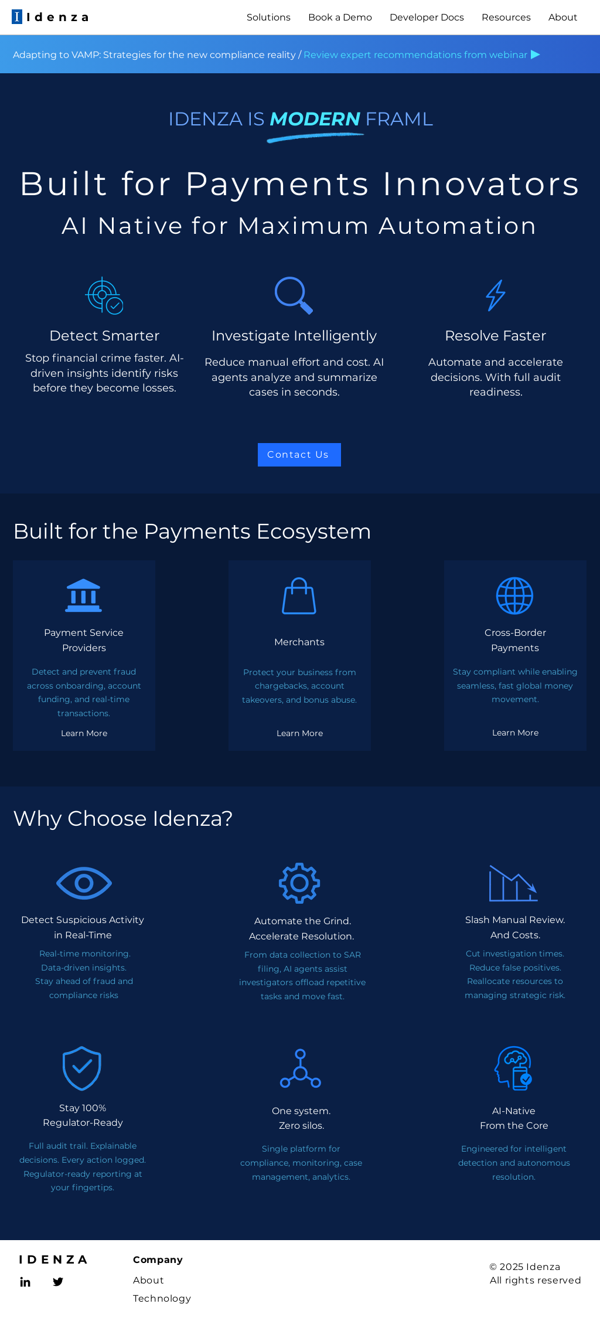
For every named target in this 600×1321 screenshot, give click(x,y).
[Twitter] (58, 1282)
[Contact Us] (299, 455)
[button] (268, 17)
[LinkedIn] (25, 1282)
